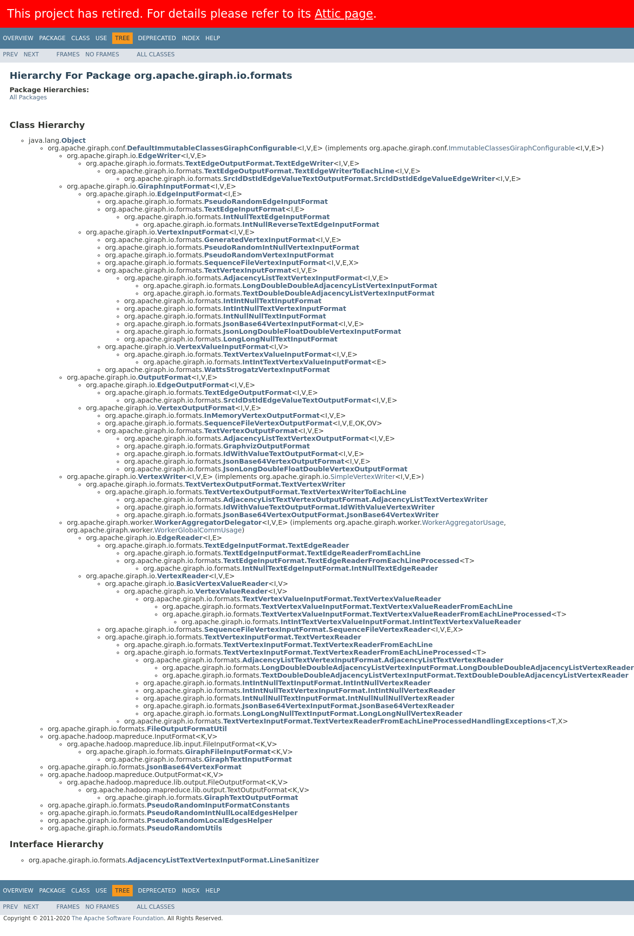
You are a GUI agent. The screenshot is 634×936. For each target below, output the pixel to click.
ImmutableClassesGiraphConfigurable (511, 148)
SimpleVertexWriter (362, 476)
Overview (18, 38)
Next (31, 54)
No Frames (102, 54)
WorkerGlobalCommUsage (198, 530)
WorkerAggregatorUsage (463, 522)
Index (191, 38)
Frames (68, 54)
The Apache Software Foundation (118, 918)
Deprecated (157, 38)
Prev (10, 54)
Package (52, 38)
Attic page (344, 14)
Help (212, 38)
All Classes (156, 54)
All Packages (28, 97)
